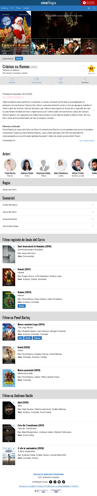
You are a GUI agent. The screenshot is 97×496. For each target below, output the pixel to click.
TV (12, 8)
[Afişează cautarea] (94, 8)
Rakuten (37, 338)
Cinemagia (48, 3)
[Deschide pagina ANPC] (41, 491)
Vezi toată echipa (10, 226)
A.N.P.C (75, 486)
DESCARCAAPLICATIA (91, 3)
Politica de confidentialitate (57, 486)
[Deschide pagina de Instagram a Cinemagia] (54, 482)
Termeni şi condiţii (27, 486)
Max (20, 338)
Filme (18, 8)
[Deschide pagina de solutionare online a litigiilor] (55, 491)
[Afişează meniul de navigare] (89, 8)
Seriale (26, 8)
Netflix (19, 58)
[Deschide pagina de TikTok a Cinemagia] (63, 482)
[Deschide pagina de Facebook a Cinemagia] (50, 482)
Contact (40, 486)
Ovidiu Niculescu (10, 205)
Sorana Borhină (10, 219)
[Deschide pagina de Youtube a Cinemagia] (59, 482)
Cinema (4, 8)
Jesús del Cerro (10, 189)
